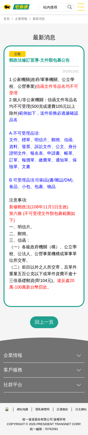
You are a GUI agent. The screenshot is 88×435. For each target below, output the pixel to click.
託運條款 (62, 409)
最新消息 (39, 18)
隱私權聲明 (42, 409)
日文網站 (81, 409)
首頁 (7, 18)
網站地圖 (22, 409)
